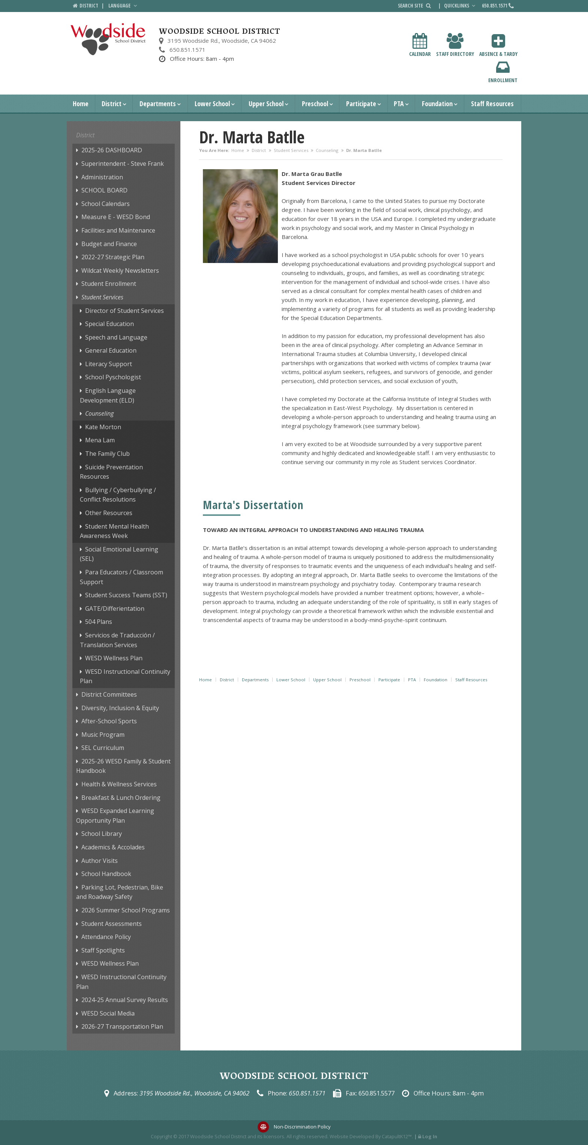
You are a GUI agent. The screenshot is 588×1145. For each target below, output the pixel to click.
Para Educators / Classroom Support (121, 577)
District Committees (109, 694)
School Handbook (106, 874)
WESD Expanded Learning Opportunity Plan (115, 816)
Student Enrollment (108, 283)
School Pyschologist (113, 377)
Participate (361, 103)
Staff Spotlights (103, 950)
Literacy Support (108, 364)
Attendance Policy (106, 937)
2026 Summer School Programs (125, 910)
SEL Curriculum (102, 748)
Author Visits (99, 860)
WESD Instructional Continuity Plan (125, 676)
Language (123, 5)
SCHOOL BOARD (104, 190)
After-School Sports (109, 721)
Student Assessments (111, 924)
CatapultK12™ (397, 1136)
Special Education (109, 324)
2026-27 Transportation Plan (122, 1026)
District (112, 103)
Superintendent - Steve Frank (122, 163)
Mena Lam (100, 440)
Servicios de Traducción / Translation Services (117, 640)
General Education (110, 350)
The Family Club (107, 453)
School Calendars (105, 204)
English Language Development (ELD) (108, 395)
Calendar (420, 45)
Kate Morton (103, 427)
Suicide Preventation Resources (111, 472)
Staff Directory (455, 45)
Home (80, 103)
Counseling (327, 150)
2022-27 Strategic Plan (112, 257)
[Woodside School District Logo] (108, 39)
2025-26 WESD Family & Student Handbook (123, 766)
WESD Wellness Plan (113, 658)
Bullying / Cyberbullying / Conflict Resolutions (118, 495)
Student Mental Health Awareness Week (114, 531)
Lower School (212, 103)
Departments (158, 103)
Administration (102, 177)
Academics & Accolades (113, 847)
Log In (429, 1136)
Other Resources (108, 513)
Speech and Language (116, 337)
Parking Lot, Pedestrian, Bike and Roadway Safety (119, 892)
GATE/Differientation (114, 608)
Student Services (291, 150)
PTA (399, 103)
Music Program (102, 734)
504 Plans (98, 622)
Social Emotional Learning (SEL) (119, 554)
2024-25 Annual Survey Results (124, 1000)
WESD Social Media (108, 1013)
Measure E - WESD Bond (115, 217)
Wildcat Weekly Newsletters (120, 270)
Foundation (437, 103)
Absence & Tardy (498, 45)
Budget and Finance (109, 244)
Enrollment (503, 71)
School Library (101, 833)
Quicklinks (460, 5)
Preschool (315, 103)
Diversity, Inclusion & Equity (120, 708)
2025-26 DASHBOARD (111, 150)
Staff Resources (492, 103)
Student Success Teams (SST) (126, 595)
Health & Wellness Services (119, 784)
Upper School (266, 103)
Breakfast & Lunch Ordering (120, 797)
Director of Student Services (124, 311)
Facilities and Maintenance (118, 230)
